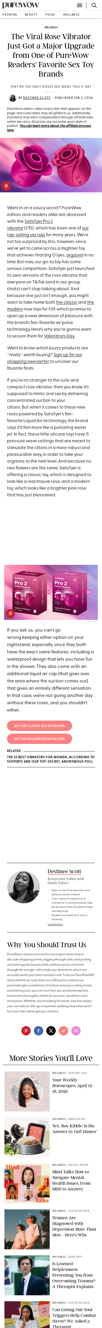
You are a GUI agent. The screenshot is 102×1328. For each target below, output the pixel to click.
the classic (66, 302)
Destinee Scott (37, 98)
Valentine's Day (59, 336)
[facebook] (38, 1030)
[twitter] (51, 1030)
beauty (31, 14)
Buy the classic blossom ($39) (39, 726)
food (50, 14)
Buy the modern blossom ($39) (39, 739)
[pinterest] (6, 186)
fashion (10, 14)
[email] (76, 1030)
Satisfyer (92, 622)
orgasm (74, 255)
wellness (71, 14)
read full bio (55, 924)
